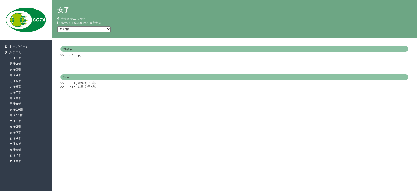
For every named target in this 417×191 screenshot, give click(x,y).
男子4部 (16, 75)
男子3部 (16, 69)
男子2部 (16, 63)
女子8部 (16, 161)
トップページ (19, 46)
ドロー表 (74, 55)
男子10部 (16, 109)
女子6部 (16, 149)
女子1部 (16, 121)
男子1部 (16, 57)
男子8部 (16, 98)
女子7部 (16, 155)
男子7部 (16, 92)
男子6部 (16, 86)
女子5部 (16, 143)
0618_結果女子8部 (82, 86)
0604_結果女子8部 (82, 83)
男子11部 (16, 115)
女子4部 (16, 138)
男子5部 (16, 81)
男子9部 (16, 103)
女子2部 (16, 126)
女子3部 (16, 132)
